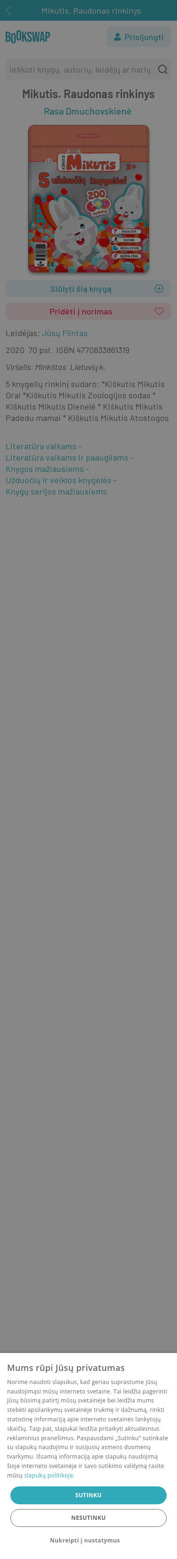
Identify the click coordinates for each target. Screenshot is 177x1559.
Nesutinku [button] (88, 1518)
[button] (88, 1540)
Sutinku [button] (88, 1495)
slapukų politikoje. (49, 1475)
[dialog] (88, 1456)
